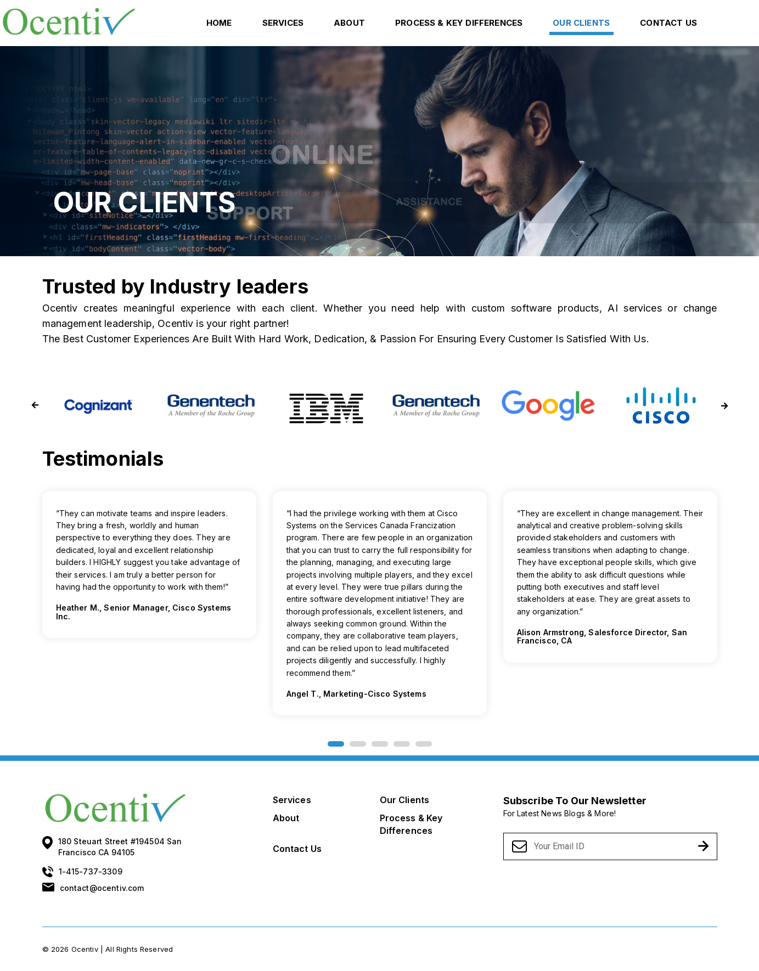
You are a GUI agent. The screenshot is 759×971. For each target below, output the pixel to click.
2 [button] (358, 744)
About (349, 23)
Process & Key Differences (458, 23)
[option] (380, 606)
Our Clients (581, 23)
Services (282, 23)
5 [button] (423, 744)
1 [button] (336, 744)
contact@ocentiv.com (102, 888)
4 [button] (401, 744)
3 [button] (380, 744)
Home (219, 23)
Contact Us (668, 23)
